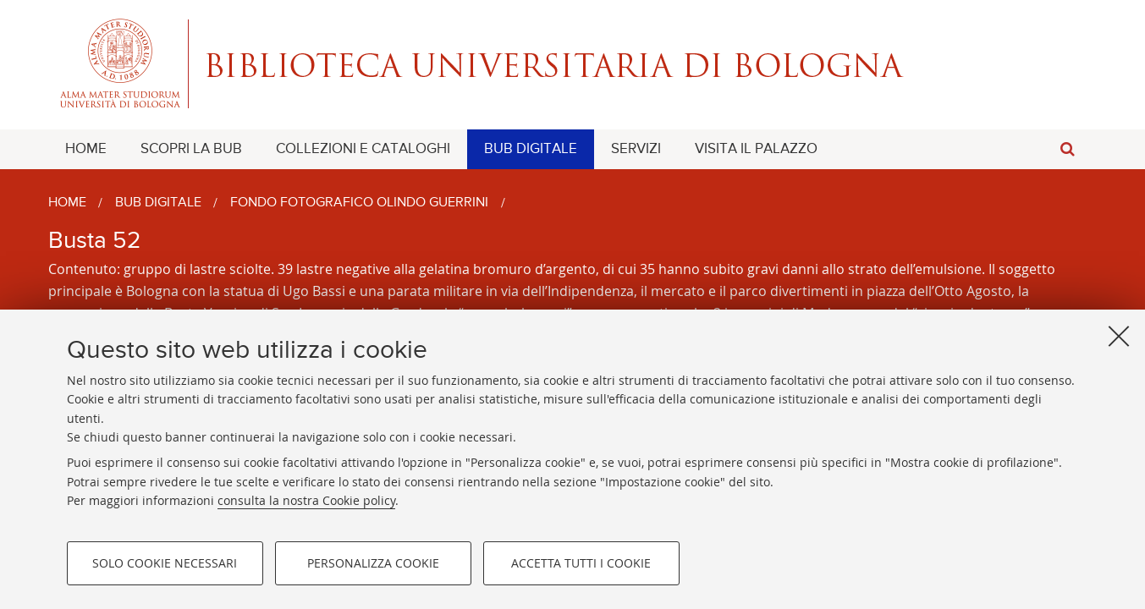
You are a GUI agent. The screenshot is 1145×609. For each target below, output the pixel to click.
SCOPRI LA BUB (191, 149)
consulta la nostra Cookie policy (306, 500)
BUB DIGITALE (530, 149)
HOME (86, 149)
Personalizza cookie (373, 563)
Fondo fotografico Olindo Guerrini (359, 203)
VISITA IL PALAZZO (756, 149)
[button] (1068, 149)
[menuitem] (86, 149)
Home (67, 203)
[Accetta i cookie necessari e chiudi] (1118, 335)
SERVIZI (636, 149)
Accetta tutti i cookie (581, 563)
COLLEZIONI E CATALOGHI (363, 149)
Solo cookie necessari (164, 563)
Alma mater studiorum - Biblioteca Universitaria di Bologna (573, 63)
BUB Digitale (158, 203)
